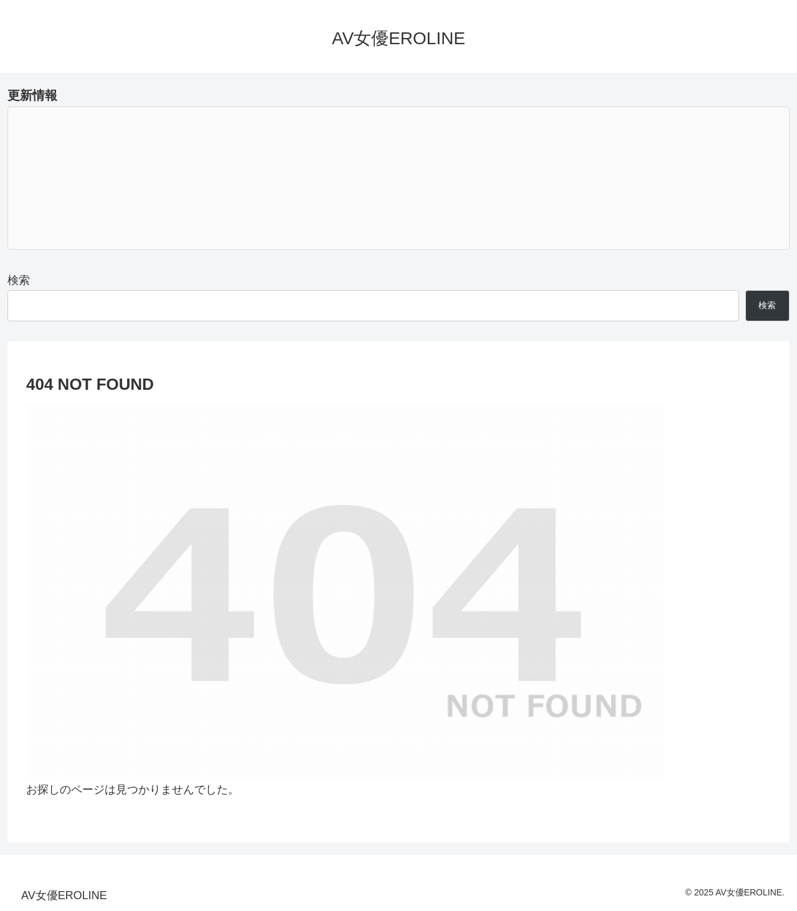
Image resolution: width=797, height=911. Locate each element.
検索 (18, 280)
